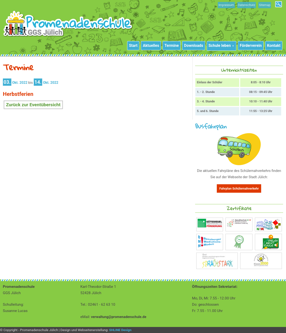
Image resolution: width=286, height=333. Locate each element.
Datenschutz (246, 5)
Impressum (226, 5)
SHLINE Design (120, 330)
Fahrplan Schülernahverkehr (239, 188)
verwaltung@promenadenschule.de (118, 317)
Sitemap (264, 5)
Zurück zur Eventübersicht (33, 104)
